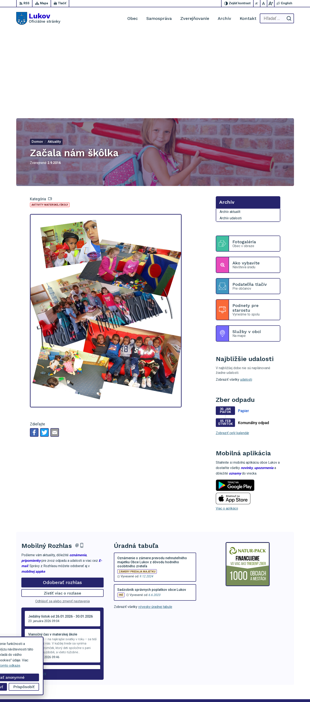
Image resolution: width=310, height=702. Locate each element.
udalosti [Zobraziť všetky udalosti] (246, 298)
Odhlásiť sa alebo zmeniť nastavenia (62, 520)
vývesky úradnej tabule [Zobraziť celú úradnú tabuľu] (155, 525)
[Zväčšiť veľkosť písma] (270, 3)
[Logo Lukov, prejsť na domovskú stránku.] (38, 18)
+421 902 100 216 (274, 670)
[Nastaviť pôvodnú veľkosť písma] (263, 3)
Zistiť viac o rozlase (62, 511)
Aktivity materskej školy (49, 123)
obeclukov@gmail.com (277, 675)
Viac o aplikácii (227, 427)
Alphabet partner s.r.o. (73, 691)
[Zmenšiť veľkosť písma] (257, 3)
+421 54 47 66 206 (274, 666)
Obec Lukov (126, 691)
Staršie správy (35, 592)
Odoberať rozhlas (62, 501)
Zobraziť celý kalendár (232, 352)
